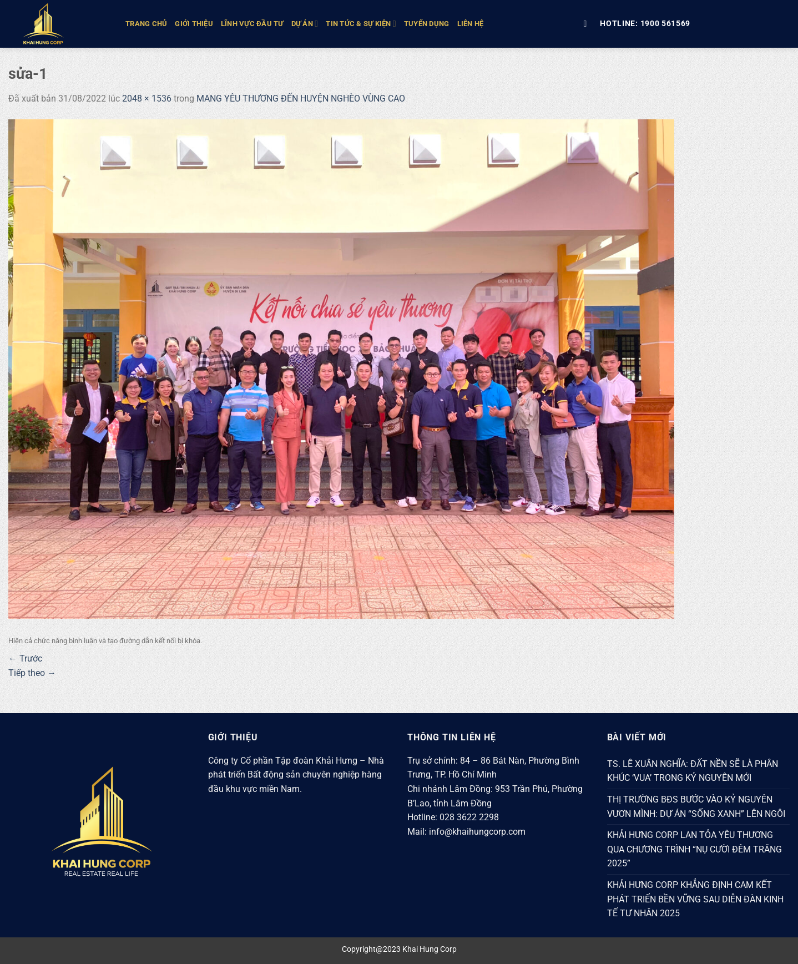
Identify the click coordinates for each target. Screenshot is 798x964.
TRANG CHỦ (146, 23)
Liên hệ (470, 23)
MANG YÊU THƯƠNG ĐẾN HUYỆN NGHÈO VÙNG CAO (300, 98)
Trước (25, 658)
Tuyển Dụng (426, 23)
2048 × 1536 (146, 98)
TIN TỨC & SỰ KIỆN (361, 23)
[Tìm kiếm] (587, 23)
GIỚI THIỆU (194, 23)
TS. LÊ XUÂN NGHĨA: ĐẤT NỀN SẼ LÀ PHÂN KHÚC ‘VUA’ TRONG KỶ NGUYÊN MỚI (692, 771)
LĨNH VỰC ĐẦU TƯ (252, 23)
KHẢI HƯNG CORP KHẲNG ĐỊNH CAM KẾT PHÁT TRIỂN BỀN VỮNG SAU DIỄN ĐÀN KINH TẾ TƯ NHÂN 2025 (695, 899)
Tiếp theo (32, 673)
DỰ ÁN (305, 23)
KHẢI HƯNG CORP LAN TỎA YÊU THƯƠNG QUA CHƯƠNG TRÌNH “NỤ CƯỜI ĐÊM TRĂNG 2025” (694, 849)
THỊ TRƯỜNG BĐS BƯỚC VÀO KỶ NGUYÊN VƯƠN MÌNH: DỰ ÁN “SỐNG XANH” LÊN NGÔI (696, 806)
